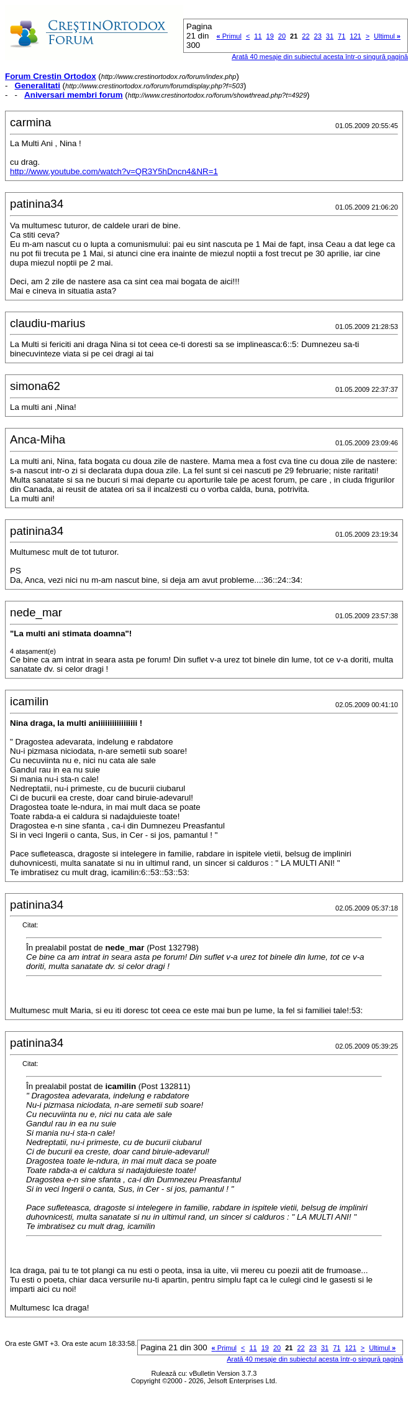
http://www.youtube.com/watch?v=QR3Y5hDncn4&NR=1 (114, 171)
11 (257, 36)
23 (318, 36)
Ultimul (387, 36)
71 (341, 36)
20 (282, 36)
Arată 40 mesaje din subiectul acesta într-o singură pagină (320, 56)
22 (305, 36)
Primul (229, 36)
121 (355, 36)
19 (270, 36)
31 (329, 36)
